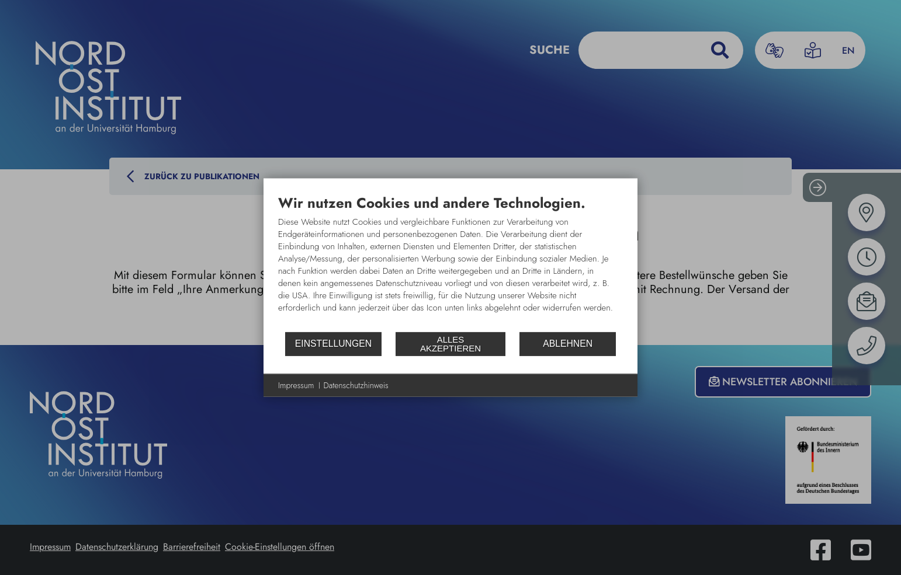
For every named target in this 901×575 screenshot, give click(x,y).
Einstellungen (333, 344)
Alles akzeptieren (450, 343)
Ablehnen (567, 344)
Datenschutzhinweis (356, 385)
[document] (450, 262)
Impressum (296, 385)
